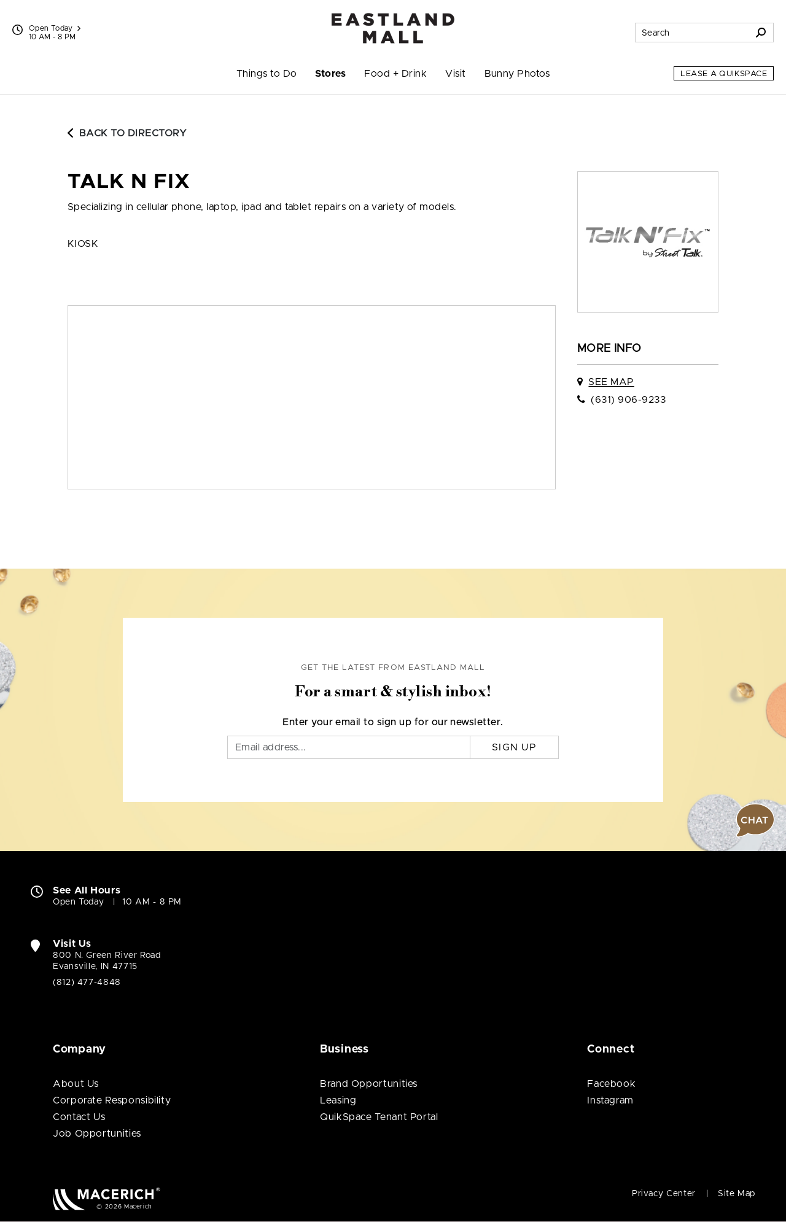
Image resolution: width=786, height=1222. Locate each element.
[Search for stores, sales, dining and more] (692, 32)
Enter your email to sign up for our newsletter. (393, 722)
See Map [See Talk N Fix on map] (611, 382)
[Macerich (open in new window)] (106, 1198)
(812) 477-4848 (87, 982)
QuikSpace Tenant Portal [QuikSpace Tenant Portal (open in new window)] (379, 1117)
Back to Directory (127, 133)
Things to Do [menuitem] (266, 74)
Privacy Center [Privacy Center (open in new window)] (664, 1193)
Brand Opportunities (369, 1084)
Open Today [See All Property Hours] (54, 28)
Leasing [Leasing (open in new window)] (338, 1100)
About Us (76, 1084)
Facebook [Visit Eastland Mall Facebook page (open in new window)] (611, 1084)
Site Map (736, 1193)
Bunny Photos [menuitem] (517, 74)
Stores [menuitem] (330, 74)
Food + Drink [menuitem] (395, 74)
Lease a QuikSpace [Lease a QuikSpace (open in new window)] (723, 74)
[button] (755, 820)
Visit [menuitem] (455, 74)
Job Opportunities (97, 1133)
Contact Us (79, 1117)
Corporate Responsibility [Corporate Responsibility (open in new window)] (112, 1100)
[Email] (348, 747)
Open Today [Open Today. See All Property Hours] (78, 902)
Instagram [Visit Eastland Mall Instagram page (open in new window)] (610, 1100)
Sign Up (514, 747)
